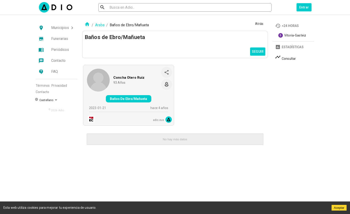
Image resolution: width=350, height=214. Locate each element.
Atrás (259, 24)
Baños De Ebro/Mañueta (128, 99)
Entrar (304, 7)
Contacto (42, 92)
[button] (57, 27)
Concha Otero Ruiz (129, 78)
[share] (166, 72)
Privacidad (59, 85)
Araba (99, 25)
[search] (117, 7)
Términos (43, 85)
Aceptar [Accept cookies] (339, 207)
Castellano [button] (44, 100)
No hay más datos (175, 139)
